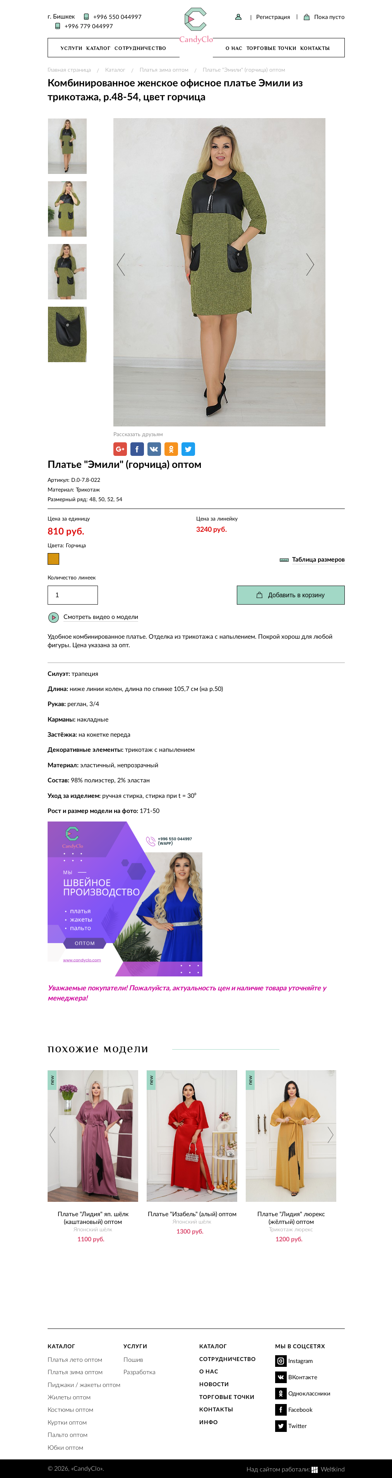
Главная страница (69, 69)
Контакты (315, 48)
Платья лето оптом (75, 1359)
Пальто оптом (67, 1434)
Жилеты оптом (69, 1397)
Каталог (98, 48)
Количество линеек (72, 577)
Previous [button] (121, 264)
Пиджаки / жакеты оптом (84, 1384)
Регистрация (273, 16)
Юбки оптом (65, 1447)
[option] (219, 272)
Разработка (139, 1371)
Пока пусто (329, 16)
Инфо (208, 1422)
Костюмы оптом (70, 1409)
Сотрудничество (140, 48)
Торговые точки (271, 48)
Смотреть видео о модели (100, 616)
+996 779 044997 (89, 25)
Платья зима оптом (164, 69)
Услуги (71, 48)
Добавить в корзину (296, 595)
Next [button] (309, 264)
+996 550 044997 (117, 16)
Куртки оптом (67, 1422)
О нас (234, 48)
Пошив (133, 1359)
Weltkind (333, 1469)
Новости (214, 1384)
